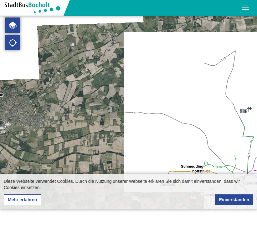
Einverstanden (234, 199)
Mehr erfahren (22, 199)
